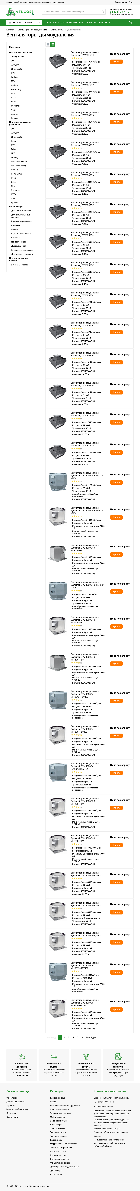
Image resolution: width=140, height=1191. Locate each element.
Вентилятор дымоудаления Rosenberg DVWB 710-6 (85, 444)
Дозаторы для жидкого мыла (64, 1166)
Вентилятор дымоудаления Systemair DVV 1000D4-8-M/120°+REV (87, 585)
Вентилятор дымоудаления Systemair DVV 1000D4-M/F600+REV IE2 (85, 729)
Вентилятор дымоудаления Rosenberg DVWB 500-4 (85, 234)
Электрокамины (57, 1128)
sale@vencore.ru (105, 1107)
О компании (12, 1098)
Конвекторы (56, 1124)
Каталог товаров (24, 22)
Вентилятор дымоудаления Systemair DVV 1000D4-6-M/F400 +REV (87, 511)
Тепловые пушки (58, 1132)
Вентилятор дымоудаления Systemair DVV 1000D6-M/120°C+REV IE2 (85, 966)
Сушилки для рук (58, 1155)
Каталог (10, 30)
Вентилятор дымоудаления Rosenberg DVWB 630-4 (85, 354)
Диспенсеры (56, 1170)
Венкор (97, 1098)
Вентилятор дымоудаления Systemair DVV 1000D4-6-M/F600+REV (85, 548)
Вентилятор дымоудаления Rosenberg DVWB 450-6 (85, 204)
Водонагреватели (58, 1121)
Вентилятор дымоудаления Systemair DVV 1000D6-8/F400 (86, 874)
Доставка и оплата (15, 1101)
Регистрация (121, 2)
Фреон (53, 1101)
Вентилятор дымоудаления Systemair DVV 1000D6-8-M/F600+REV (85, 838)
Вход (131, 2)
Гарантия (10, 1105)
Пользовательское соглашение (109, 1140)
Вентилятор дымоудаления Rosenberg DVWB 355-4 (85, 53)
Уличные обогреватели (61, 1147)
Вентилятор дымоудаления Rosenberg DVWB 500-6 (85, 264)
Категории (23, 47)
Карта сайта (12, 1117)
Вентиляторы (57, 30)
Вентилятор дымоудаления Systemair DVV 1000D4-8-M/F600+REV (85, 657)
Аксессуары (56, 1174)
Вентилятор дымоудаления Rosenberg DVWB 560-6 (85, 324)
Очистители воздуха (59, 1109)
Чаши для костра (58, 1151)
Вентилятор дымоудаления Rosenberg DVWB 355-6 (85, 83)
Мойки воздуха (57, 1117)
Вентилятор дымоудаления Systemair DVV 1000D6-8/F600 (86, 904)
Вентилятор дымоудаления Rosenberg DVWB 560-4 (85, 294)
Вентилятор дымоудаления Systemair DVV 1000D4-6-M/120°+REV (87, 476)
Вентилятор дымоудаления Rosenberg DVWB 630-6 (85, 384)
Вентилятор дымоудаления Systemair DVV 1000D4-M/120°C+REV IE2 (85, 694)
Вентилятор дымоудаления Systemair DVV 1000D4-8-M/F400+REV (85, 620)
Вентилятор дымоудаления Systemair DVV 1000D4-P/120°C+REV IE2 (85, 766)
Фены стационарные (60, 1163)
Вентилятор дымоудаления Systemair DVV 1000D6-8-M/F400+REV (85, 801)
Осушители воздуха (59, 1159)
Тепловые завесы (58, 1136)
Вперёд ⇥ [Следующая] (91, 1037)
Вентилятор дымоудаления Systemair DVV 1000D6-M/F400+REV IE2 (85, 1003)
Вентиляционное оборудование (32, 30)
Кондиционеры (57, 1098)
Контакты (11, 1113)
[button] (131, 22)
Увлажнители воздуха (60, 1113)
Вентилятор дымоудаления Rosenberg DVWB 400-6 (85, 144)
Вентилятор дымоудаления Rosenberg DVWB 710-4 (85, 414)
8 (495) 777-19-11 (122, 11)
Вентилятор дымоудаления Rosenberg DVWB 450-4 (85, 174)
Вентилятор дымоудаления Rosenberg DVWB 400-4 (85, 113)
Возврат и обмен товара (18, 1109)
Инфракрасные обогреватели (64, 1144)
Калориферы (56, 1140)
